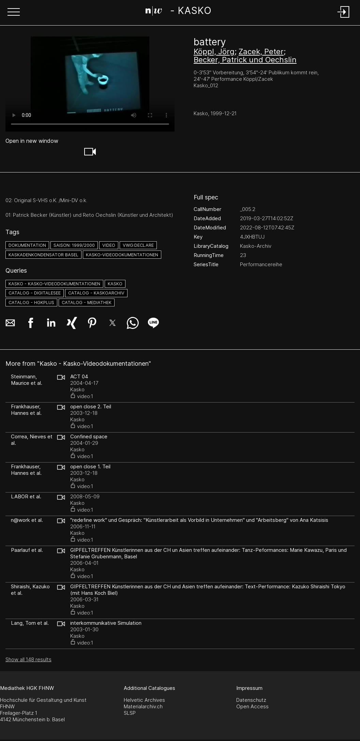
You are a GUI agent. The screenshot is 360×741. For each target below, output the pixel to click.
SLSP (130, 713)
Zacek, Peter (261, 51)
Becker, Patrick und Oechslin (245, 59)
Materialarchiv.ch (143, 706)
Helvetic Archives (144, 700)
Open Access (252, 706)
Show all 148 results (28, 659)
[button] (13, 12)
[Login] (343, 18)
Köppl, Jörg (214, 51)
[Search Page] (178, 12)
